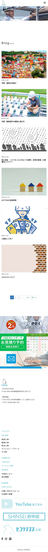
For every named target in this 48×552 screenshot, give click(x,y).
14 (28, 297)
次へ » (34, 297)
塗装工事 (5, 439)
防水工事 (5, 445)
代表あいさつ (7, 473)
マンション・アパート (11, 448)
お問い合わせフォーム (11, 491)
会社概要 (5, 477)
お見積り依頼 (7, 494)
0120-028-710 (13, 402)
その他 (4, 452)
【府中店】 (6, 397)
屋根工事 (5, 442)
